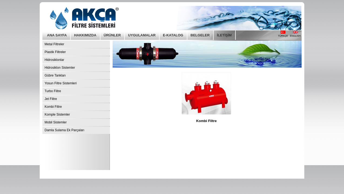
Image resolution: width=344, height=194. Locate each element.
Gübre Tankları (55, 75)
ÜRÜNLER (112, 35)
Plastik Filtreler (55, 52)
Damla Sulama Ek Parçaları (64, 130)
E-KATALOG (173, 35)
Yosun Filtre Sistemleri (61, 83)
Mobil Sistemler (56, 122)
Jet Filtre (51, 99)
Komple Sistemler (57, 114)
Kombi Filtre (53, 107)
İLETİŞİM (224, 35)
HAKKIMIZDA (85, 35)
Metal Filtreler (54, 44)
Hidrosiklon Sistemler (60, 68)
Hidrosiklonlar (54, 60)
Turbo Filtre (53, 91)
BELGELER (200, 35)
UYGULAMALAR (142, 35)
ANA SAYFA (57, 35)
